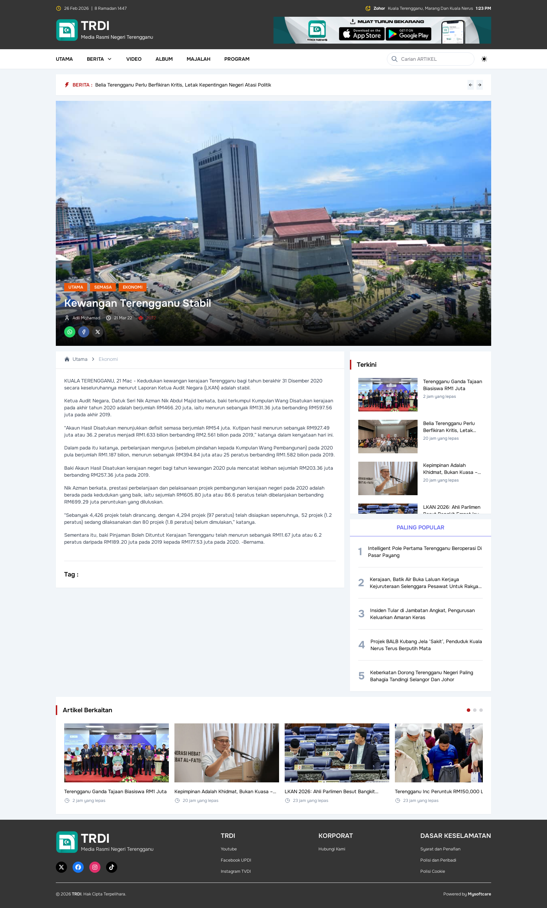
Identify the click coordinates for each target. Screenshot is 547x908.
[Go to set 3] (481, 710)
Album (164, 59)
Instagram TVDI (236, 871)
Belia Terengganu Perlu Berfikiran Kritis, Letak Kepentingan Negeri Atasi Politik (183, 85)
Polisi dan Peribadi (438, 860)
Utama (64, 59)
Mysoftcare (479, 894)
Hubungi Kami (332, 849)
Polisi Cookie (432, 871)
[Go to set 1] (468, 710)
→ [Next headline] (479, 85)
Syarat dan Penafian (440, 849)
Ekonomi (132, 287)
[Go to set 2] (475, 710)
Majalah (198, 59)
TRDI (76, 894)
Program (236, 59)
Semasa (103, 287)
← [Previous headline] (470, 85)
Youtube (229, 849)
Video (134, 59)
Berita (99, 59)
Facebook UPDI (236, 860)
